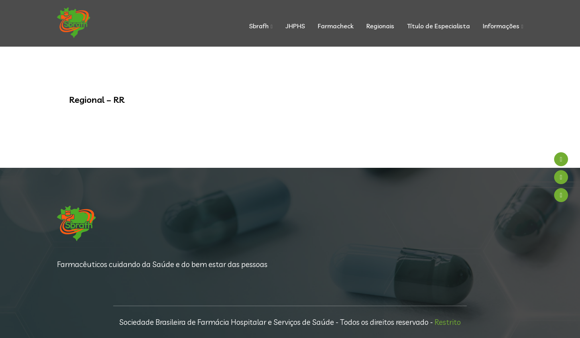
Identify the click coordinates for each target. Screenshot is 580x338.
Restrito (448, 322)
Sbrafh (259, 26)
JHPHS (295, 26)
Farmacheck (336, 26)
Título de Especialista (438, 26)
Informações (501, 26)
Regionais (380, 26)
